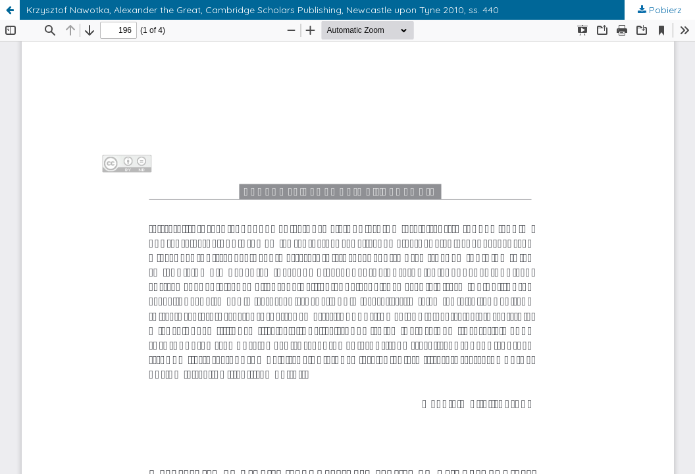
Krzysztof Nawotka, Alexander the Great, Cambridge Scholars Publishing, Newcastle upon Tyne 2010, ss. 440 (262, 10)
